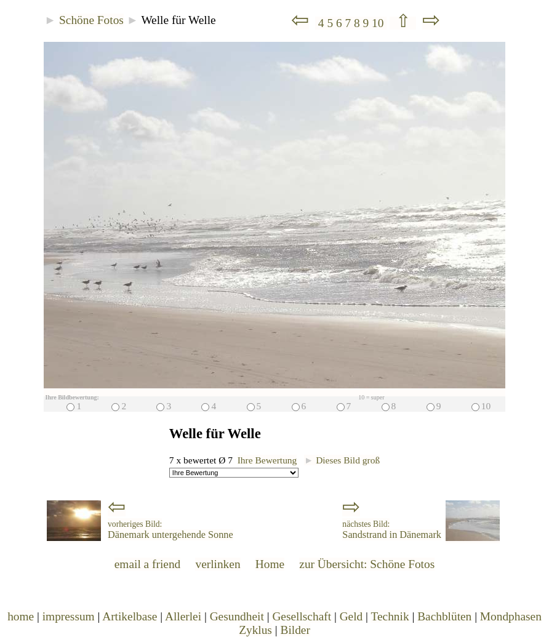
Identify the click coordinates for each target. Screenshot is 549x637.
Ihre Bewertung (267, 460)
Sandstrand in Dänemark (391, 529)
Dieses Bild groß (342, 460)
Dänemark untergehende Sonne (170, 529)
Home (269, 564)
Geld (351, 616)
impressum (68, 616)
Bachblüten (444, 616)
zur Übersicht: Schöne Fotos (367, 564)
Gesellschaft (301, 616)
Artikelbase (129, 616)
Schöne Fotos (91, 20)
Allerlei (183, 616)
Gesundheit (237, 616)
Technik (390, 616)
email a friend (147, 564)
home (20, 616)
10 (379, 23)
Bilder (295, 629)
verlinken (217, 564)
